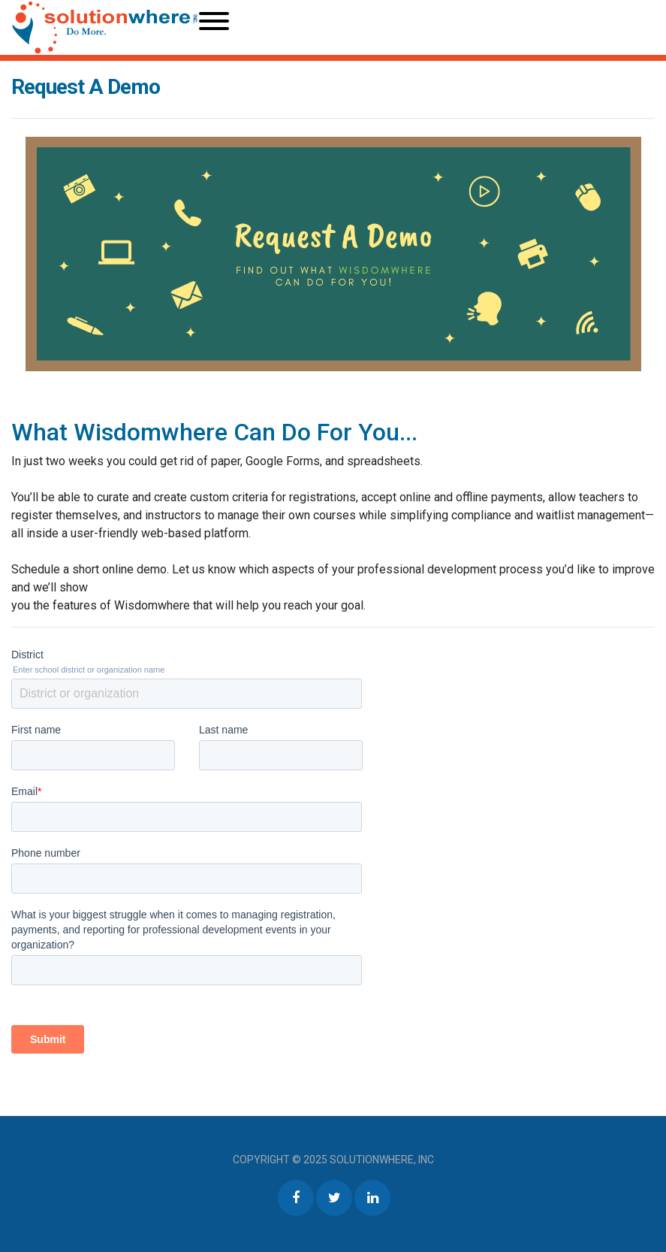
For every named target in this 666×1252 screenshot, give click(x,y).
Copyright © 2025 (281, 1160)
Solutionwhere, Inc (382, 1160)
